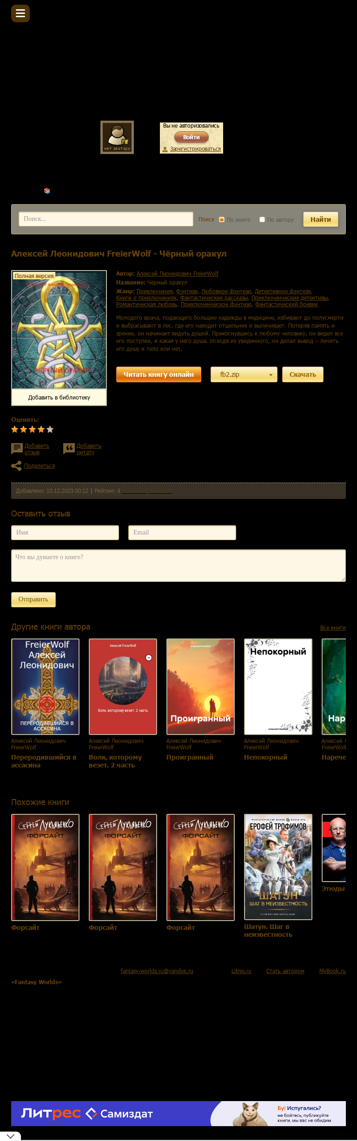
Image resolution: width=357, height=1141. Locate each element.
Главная (21, 190)
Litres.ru (241, 970)
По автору (276, 219)
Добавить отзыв (37, 448)
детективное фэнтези (283, 291)
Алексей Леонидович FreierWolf (93, 190)
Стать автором (285, 970)
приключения (154, 291)
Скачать (303, 374)
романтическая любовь (146, 304)
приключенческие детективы (289, 297)
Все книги (333, 627)
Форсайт (25, 927)
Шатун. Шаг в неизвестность (268, 930)
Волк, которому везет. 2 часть (115, 761)
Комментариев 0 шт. (147, 491)
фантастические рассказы (214, 297)
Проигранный (189, 757)
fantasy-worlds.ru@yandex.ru (157, 970)
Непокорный (265, 757)
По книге (234, 219)
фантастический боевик (286, 304)
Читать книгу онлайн (159, 374)
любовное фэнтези (226, 291)
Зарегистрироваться (195, 148)
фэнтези (187, 291)
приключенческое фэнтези (216, 304)
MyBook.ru (332, 970)
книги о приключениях (146, 297)
